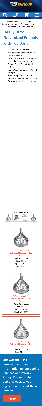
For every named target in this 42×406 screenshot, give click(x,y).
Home (4, 21)
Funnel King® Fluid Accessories (20, 21)
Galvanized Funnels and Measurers (15, 23)
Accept (11, 398)
